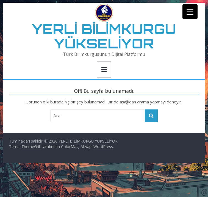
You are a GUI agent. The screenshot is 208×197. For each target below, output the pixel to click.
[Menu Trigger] (190, 11)
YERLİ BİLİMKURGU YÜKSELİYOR (104, 36)
